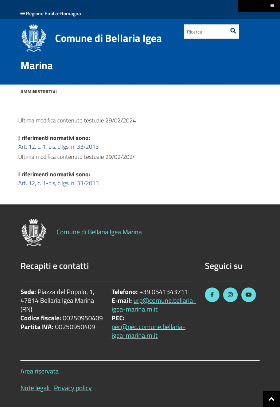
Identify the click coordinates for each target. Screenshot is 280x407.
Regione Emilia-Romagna (53, 13)
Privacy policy (73, 388)
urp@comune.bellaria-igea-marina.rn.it (154, 305)
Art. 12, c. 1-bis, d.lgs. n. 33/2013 (58, 146)
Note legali (35, 388)
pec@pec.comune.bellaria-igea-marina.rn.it (148, 331)
